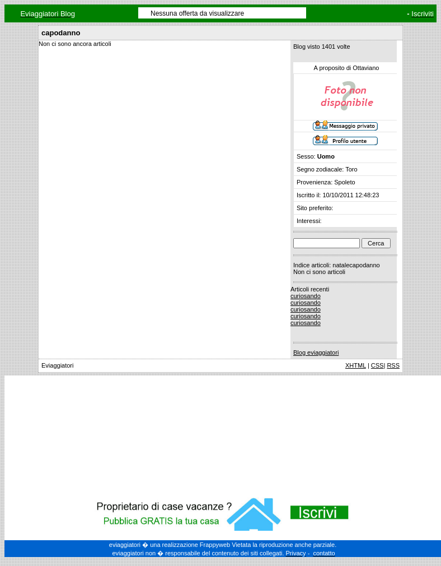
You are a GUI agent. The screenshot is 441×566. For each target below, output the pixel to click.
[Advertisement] (223, 434)
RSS (393, 365)
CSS (377, 365)
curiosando (305, 296)
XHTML (355, 365)
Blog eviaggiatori (316, 352)
